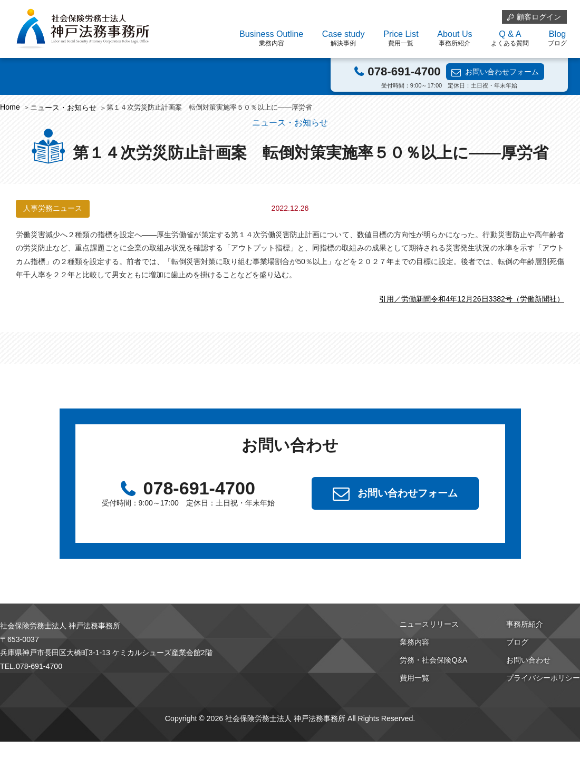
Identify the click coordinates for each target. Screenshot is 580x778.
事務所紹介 (524, 624)
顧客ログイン (539, 17)
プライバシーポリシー (543, 678)
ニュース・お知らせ (63, 107)
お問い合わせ (528, 660)
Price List (400, 38)
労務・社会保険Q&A (433, 660)
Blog (557, 38)
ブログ (517, 642)
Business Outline (271, 38)
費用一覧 (414, 678)
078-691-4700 (404, 71)
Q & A (510, 38)
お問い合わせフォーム (502, 71)
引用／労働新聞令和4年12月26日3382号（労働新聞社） (471, 299)
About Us (454, 38)
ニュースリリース (429, 624)
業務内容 (414, 642)
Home (10, 107)
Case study (343, 38)
